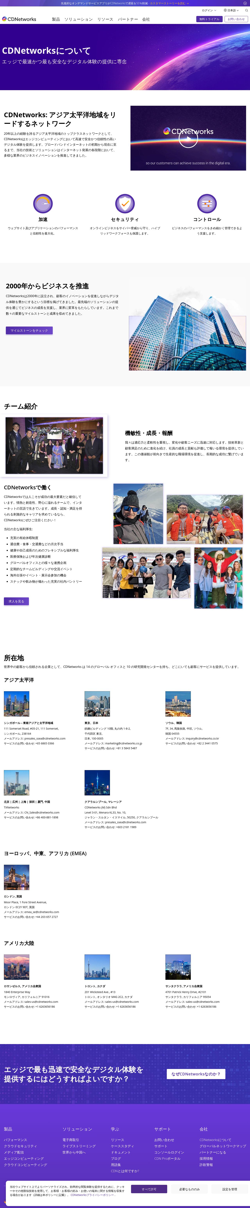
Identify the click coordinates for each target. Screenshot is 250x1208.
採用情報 (206, 1158)
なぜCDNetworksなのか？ (196, 1074)
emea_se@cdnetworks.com (41, 912)
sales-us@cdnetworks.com (41, 1002)
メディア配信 (14, 1152)
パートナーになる (213, 1152)
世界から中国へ (74, 1152)
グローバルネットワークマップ (223, 1146)
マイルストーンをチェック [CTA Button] (29, 330)
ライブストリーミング (79, 1146)
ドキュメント (121, 1152)
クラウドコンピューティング (25, 1164)
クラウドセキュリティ (20, 1146)
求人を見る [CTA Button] (16, 601)
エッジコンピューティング (24, 1158)
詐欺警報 (206, 1164)
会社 (146, 19)
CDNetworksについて (215, 1140)
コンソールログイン (169, 1152)
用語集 (116, 1164)
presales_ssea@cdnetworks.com (44, 738)
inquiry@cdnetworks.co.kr (202, 738)
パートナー (128, 19)
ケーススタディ (122, 1146)
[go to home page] (19, 18)
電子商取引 (70, 1140)
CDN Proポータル (167, 1158)
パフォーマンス (15, 1140)
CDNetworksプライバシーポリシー (93, 1195)
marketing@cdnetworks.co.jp (123, 743)
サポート (161, 1146)
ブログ (116, 1158)
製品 (56, 19)
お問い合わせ (164, 1140)
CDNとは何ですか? (125, 1171)
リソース (105, 19)
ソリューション (78, 19)
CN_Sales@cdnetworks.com (41, 812)
